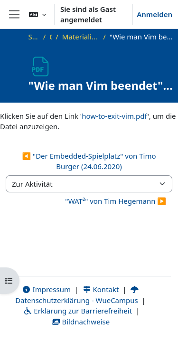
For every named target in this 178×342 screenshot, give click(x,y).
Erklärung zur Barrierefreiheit (77, 310)
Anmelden (154, 14)
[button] (37, 14)
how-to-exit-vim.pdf (114, 116)
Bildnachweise (80, 321)
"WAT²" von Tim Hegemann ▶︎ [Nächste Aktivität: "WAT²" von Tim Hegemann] (115, 201)
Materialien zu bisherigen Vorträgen (80, 36)
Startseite (33, 36)
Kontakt (100, 289)
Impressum (46, 289)
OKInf (50, 36)
